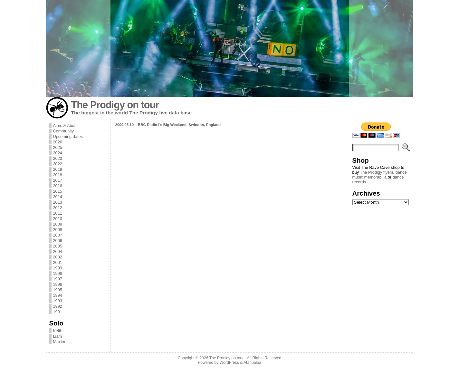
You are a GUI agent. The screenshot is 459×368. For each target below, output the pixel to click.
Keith (57, 330)
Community (63, 131)
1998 (57, 273)
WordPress (229, 362)
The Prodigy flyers (376, 172)
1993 (57, 300)
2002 (57, 257)
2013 (57, 202)
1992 (57, 306)
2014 (57, 196)
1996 (57, 284)
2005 (57, 246)
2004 (57, 251)
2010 (57, 218)
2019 (57, 169)
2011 (57, 213)
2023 (57, 158)
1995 (57, 289)
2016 (57, 185)
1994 (57, 295)
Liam (57, 336)
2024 (57, 152)
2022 (57, 163)
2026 (57, 142)
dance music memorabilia (379, 174)
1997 (57, 278)
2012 (57, 207)
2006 (57, 240)
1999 (57, 268)
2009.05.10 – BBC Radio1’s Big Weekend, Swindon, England (168, 125)
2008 (57, 229)
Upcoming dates (68, 136)
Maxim (59, 341)
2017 (57, 180)
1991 (57, 311)
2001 (57, 262)
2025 (57, 147)
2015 (57, 191)
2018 (57, 174)
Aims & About (65, 125)
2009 (57, 224)
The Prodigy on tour (115, 105)
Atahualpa (252, 362)
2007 (57, 235)
